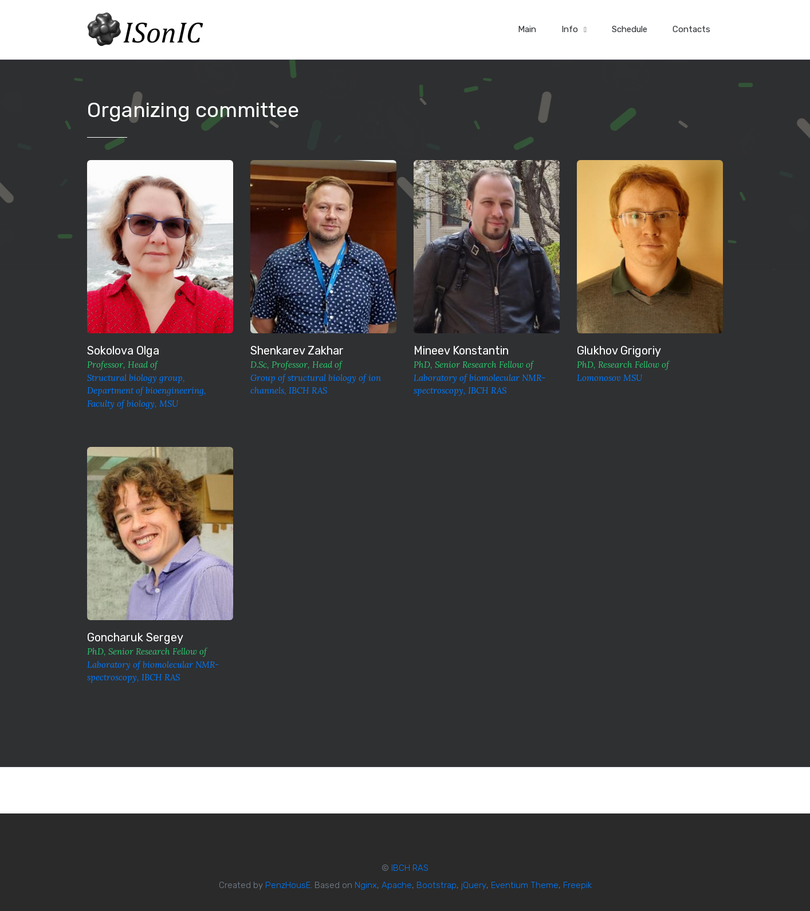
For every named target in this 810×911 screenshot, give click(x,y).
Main (527, 29)
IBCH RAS (409, 868)
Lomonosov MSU (609, 377)
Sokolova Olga (123, 350)
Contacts (691, 29)
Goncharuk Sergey (135, 637)
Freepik (577, 885)
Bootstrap (436, 885)
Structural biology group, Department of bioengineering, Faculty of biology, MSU (146, 390)
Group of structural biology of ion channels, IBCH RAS (315, 384)
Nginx (366, 885)
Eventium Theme (525, 885)
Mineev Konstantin (461, 350)
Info (574, 29)
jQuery (473, 885)
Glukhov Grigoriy (619, 350)
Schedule (629, 29)
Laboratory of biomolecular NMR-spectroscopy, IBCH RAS (479, 384)
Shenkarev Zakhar (297, 350)
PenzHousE (287, 885)
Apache (397, 885)
